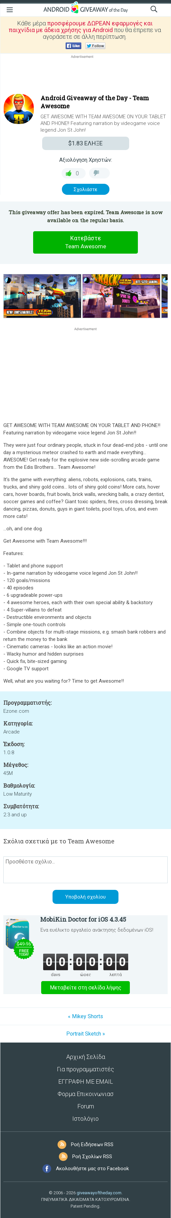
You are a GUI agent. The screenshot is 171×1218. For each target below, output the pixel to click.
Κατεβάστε (85, 242)
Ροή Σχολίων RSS (92, 1157)
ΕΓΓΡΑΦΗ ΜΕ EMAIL (85, 1081)
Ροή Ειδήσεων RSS (92, 1144)
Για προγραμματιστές (85, 1069)
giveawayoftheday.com (99, 1192)
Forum (85, 1106)
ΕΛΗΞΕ (85, 143)
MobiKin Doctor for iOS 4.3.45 (83, 919)
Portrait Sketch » (85, 1034)
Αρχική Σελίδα (85, 1056)
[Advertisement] (85, 76)
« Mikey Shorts (85, 1016)
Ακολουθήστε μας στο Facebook (92, 1169)
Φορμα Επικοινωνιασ (85, 1093)
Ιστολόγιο (85, 1118)
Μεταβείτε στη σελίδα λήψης (85, 987)
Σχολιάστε (85, 189)
